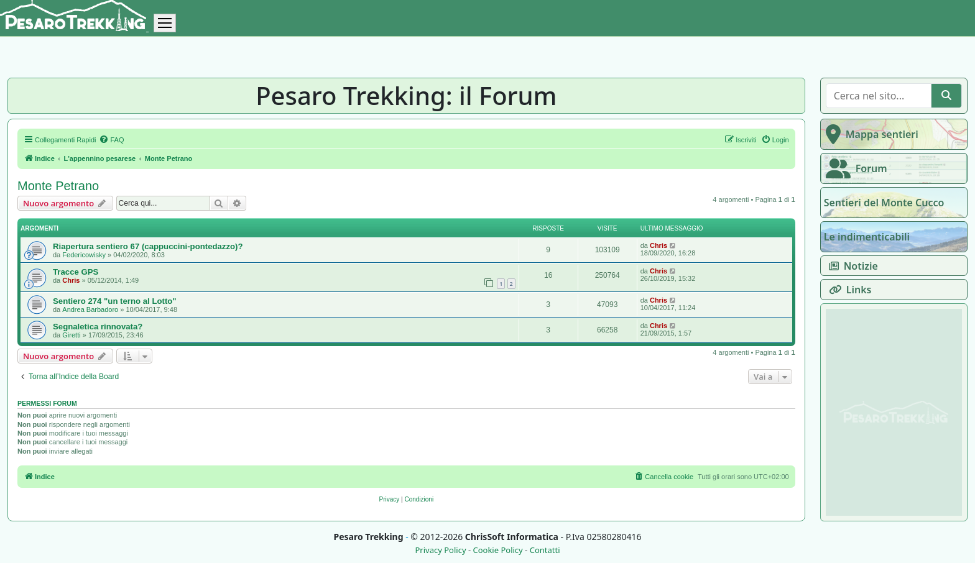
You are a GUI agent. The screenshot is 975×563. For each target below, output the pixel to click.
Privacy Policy (440, 550)
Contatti (545, 550)
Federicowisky (84, 255)
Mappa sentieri (869, 134)
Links (848, 290)
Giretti (71, 335)
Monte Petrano (58, 186)
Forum (854, 168)
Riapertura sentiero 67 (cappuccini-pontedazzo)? (148, 246)
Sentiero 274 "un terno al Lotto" (115, 301)
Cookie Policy (497, 550)
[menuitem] (111, 139)
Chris (658, 245)
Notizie (851, 266)
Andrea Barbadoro (90, 309)
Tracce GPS (75, 272)
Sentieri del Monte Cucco (884, 202)
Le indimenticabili (867, 237)
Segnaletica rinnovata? (97, 326)
